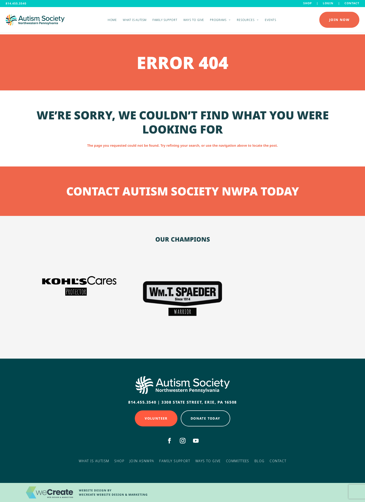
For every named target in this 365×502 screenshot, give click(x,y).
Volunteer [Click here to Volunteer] (156, 418)
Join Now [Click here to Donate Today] (339, 20)
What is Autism (135, 21)
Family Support (164, 21)
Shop (307, 3)
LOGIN (328, 3)
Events (270, 21)
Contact (351, 3)
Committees (237, 461)
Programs (218, 21)
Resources (245, 21)
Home (112, 21)
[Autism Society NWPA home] (35, 20)
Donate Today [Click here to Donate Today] (205, 418)
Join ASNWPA (142, 461)
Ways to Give (193, 21)
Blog (259, 461)
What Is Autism (94, 461)
